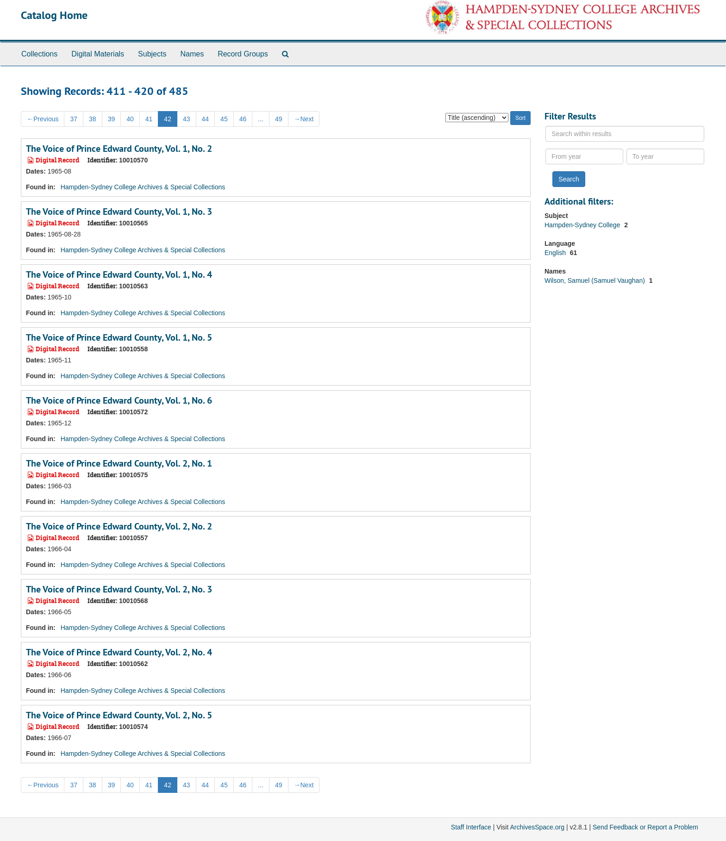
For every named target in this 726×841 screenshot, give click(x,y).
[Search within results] (624, 134)
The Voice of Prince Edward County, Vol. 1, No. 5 (119, 337)
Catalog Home (54, 15)
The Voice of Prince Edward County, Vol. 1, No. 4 (119, 274)
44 (205, 119)
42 (167, 119)
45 (224, 119)
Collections (39, 54)
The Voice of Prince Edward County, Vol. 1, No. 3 (119, 212)
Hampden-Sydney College (583, 225)
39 (111, 119)
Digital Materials (97, 54)
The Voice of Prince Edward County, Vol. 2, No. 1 (119, 463)
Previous (42, 119)
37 (73, 119)
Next (304, 119)
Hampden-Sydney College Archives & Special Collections (143, 187)
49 (278, 119)
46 (243, 119)
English (556, 252)
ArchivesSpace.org (537, 827)
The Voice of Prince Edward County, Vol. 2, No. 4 (119, 652)
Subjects (152, 54)
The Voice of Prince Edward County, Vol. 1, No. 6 (119, 400)
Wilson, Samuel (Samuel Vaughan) (595, 280)
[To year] (665, 156)
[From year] (584, 156)
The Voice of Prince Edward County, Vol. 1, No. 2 (119, 149)
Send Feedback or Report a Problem (645, 827)
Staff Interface (471, 827)
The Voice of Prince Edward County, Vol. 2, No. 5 (119, 715)
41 (149, 119)
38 (92, 119)
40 (130, 119)
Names (192, 54)
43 (186, 119)
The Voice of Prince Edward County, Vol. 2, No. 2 (119, 526)
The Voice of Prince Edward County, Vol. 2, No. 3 (119, 589)
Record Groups (243, 54)
